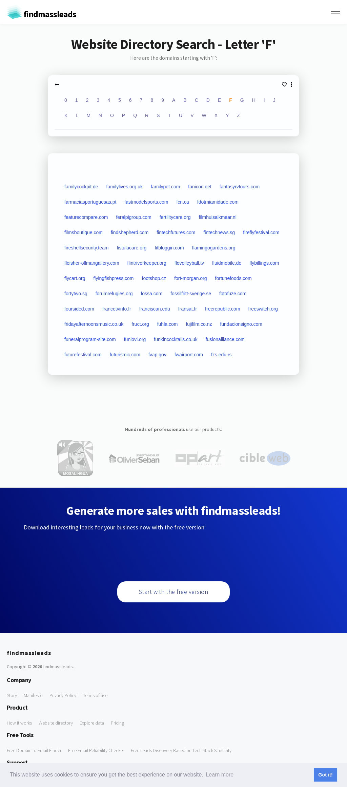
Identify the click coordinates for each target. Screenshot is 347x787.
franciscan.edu (154, 309)
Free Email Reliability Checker (96, 750)
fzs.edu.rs (221, 354)
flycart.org (74, 278)
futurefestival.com (83, 354)
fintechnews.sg (219, 232)
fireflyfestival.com (261, 232)
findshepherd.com (129, 232)
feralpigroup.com (133, 217)
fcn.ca (182, 202)
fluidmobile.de (226, 263)
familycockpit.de (81, 186)
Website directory (56, 723)
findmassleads (41, 14)
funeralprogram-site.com (90, 339)
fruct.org (140, 324)
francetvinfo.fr (116, 309)
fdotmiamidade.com (218, 202)
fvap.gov (157, 354)
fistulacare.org (131, 247)
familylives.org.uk (124, 186)
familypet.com (165, 186)
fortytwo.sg (75, 293)
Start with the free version (173, 592)
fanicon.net (199, 186)
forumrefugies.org (114, 293)
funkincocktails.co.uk (175, 339)
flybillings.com (264, 263)
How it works (19, 723)
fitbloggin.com (169, 247)
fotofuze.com (232, 293)
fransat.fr (187, 309)
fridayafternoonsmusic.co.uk (93, 324)
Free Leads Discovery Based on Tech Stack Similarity (181, 750)
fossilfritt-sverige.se (190, 293)
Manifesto (33, 695)
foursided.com (79, 309)
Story (12, 695)
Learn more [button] (219, 774)
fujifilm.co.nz (199, 324)
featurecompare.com (86, 217)
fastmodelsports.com (146, 202)
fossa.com (151, 293)
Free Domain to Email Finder (34, 750)
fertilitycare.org (175, 217)
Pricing (117, 723)
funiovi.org (135, 339)
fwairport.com (189, 354)
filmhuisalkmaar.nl (218, 217)
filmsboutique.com (83, 232)
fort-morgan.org (190, 278)
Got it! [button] (325, 774)
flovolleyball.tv (189, 263)
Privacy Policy (62, 695)
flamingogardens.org (214, 247)
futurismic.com (125, 354)
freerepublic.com (222, 309)
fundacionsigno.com (241, 324)
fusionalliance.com (225, 339)
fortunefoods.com (233, 278)
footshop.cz (154, 278)
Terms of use (95, 695)
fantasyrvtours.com (240, 186)
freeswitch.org (263, 309)
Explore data (92, 723)
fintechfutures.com (176, 232)
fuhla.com (167, 324)
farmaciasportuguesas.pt (90, 202)
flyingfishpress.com (113, 278)
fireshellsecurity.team (86, 247)
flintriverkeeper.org (146, 263)
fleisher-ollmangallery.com (91, 263)
